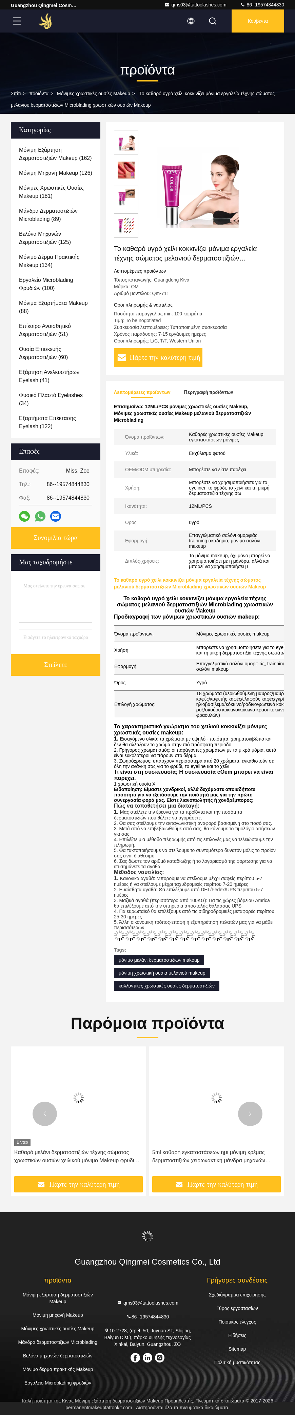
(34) (51, 399)
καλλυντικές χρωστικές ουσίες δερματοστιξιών (167, 986)
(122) (47, 422)
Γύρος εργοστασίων (237, 1308)
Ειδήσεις (237, 1335)
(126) (55, 173)
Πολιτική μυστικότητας (237, 1362)
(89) (48, 215)
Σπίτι (16, 93)
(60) (43, 353)
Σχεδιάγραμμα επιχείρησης (237, 1294)
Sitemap (237, 1349)
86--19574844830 (262, 4)
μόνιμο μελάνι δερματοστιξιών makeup (159, 960)
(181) (51, 192)
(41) (49, 376)
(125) (45, 238)
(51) (45, 330)
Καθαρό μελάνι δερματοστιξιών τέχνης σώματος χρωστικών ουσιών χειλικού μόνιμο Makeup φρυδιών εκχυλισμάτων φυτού (77, 1157)
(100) (46, 284)
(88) (53, 307)
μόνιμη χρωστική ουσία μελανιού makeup (162, 973)
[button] (45, 1114)
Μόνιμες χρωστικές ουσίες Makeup (93, 93)
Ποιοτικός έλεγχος (237, 1322)
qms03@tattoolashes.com (195, 4)
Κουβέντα (258, 21)
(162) (55, 154)
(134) (49, 261)
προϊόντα (38, 93)
